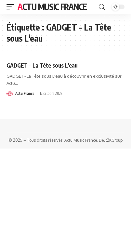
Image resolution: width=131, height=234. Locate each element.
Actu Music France (52, 6)
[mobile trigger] (12, 7)
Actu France (24, 93)
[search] (101, 7)
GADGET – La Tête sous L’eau (42, 65)
